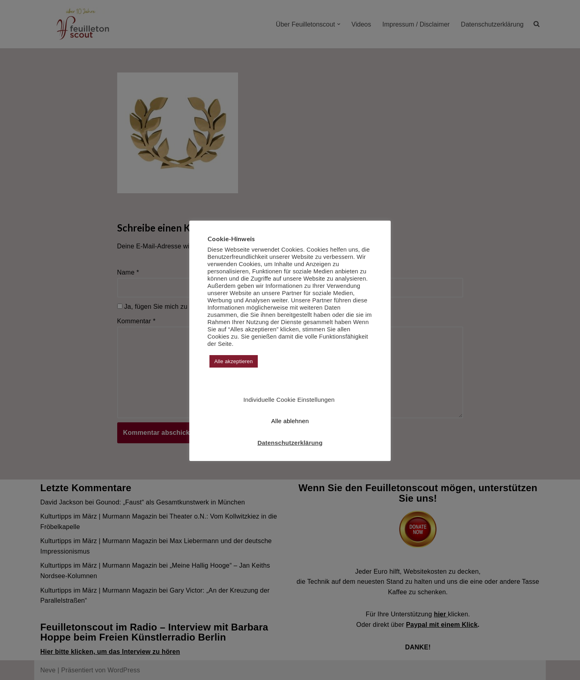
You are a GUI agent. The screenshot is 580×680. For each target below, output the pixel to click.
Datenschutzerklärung (290, 442)
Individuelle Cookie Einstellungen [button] (289, 399)
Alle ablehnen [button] (290, 421)
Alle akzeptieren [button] (233, 361)
